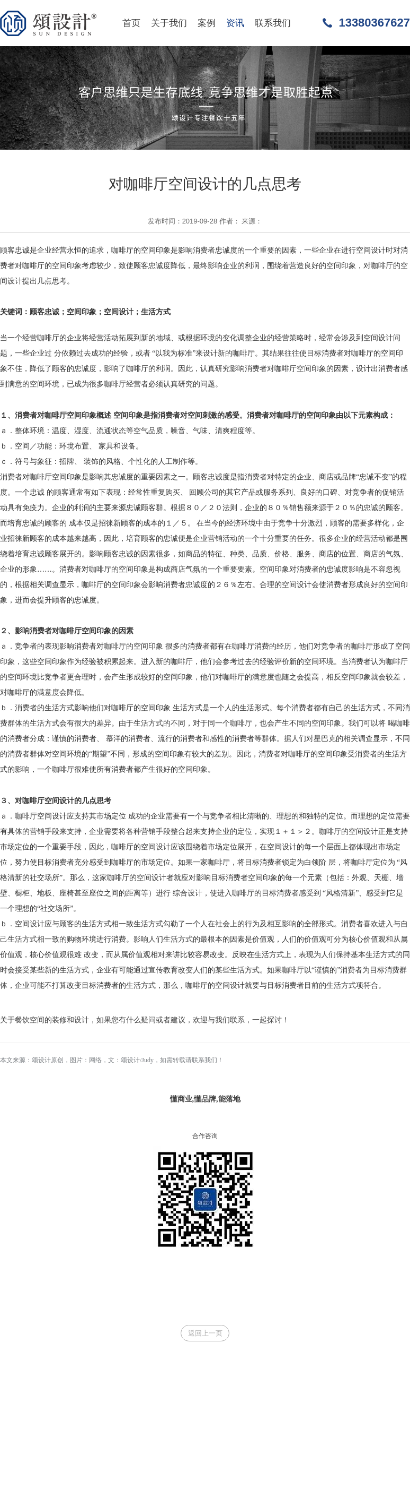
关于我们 (169, 23)
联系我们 (273, 23)
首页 (131, 23)
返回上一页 (205, 1333)
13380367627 (374, 22)
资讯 (235, 23)
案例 (207, 23)
